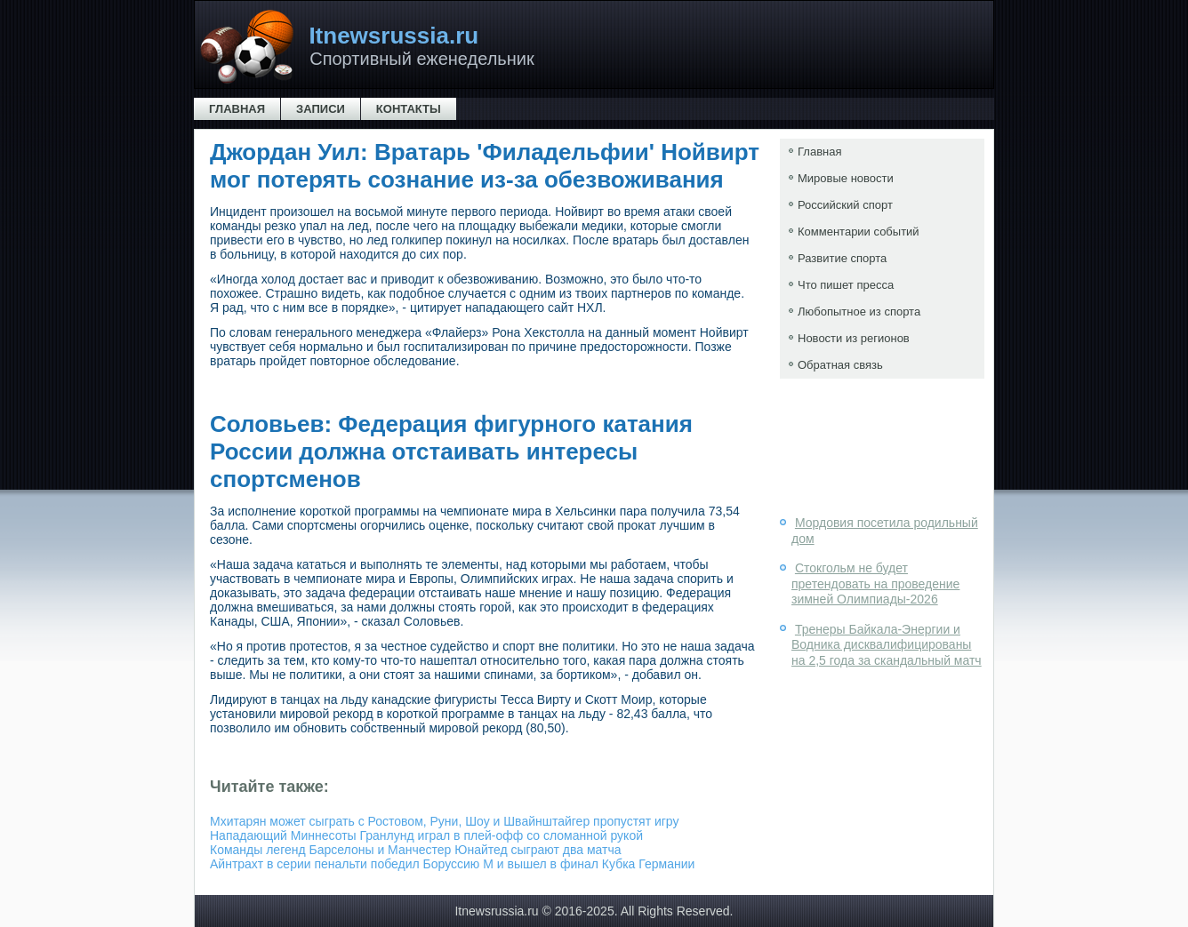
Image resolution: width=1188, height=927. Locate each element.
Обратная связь (840, 365)
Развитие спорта (842, 258)
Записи (320, 109)
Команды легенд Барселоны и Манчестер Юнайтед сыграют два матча (416, 850)
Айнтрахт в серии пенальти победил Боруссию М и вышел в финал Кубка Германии (452, 864)
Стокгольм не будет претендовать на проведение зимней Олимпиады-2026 (875, 583)
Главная (237, 109)
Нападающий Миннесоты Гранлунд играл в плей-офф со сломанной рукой (426, 835)
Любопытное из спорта (859, 311)
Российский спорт (845, 205)
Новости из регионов (854, 338)
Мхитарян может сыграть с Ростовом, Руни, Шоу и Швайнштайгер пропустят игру (444, 821)
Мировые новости (846, 178)
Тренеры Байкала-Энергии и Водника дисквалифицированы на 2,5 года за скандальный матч (886, 644)
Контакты (408, 109)
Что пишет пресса (846, 285)
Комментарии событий (858, 231)
